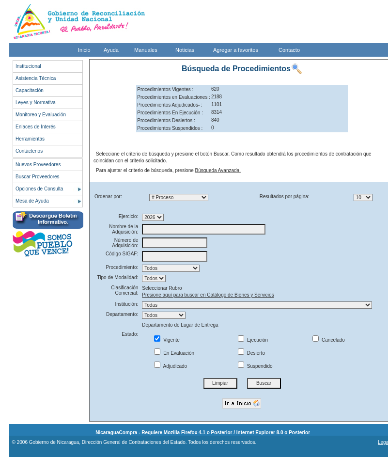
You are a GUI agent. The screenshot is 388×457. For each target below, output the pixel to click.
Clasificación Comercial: (124, 290)
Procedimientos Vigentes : (165, 89)
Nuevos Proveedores (38, 164)
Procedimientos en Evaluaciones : (173, 97)
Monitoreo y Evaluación (41, 114)
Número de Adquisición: (125, 242)
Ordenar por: (108, 196)
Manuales (145, 50)
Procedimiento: (122, 267)
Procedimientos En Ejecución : (170, 112)
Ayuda (111, 50)
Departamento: (122, 314)
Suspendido (255, 366)
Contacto (289, 50)
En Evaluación (174, 353)
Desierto (251, 353)
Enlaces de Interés (36, 126)
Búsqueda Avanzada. (218, 170)
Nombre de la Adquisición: (123, 229)
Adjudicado (170, 366)
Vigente (167, 340)
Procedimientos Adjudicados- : (169, 105)
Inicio (84, 50)
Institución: (126, 304)
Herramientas (30, 139)
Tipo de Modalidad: (118, 277)
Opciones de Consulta (39, 188)
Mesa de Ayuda (32, 201)
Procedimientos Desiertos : (166, 120)
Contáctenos (29, 151)
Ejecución (253, 340)
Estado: (130, 334)
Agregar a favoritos (235, 50)
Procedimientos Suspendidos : (169, 128)
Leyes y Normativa (36, 102)
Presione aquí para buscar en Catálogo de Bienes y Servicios (208, 295)
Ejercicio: (129, 216)
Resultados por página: (285, 196)
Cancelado (328, 340)
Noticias (184, 50)
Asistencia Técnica (36, 78)
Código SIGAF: (122, 253)
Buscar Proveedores (38, 176)
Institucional (28, 66)
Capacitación (30, 90)
